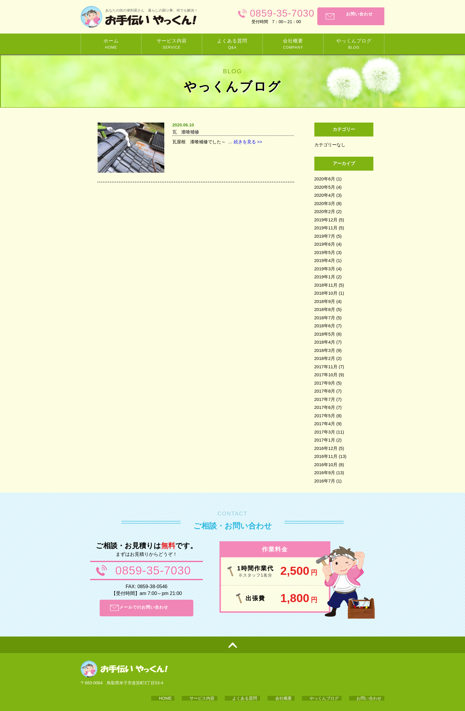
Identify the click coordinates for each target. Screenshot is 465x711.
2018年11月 (326, 285)
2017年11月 (326, 366)
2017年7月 (324, 399)
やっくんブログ (337, 673)
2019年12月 (326, 220)
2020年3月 (324, 203)
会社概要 (307, 673)
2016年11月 (326, 456)
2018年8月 (324, 309)
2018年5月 (324, 334)
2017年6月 (324, 407)
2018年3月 (324, 350)
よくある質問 (279, 673)
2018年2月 (324, 358)
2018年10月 (326, 293)
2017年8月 (324, 391)
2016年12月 (326, 448)
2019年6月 (324, 244)
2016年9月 (324, 472)
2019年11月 (326, 228)
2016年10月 (326, 464)
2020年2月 (324, 211)
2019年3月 (324, 268)
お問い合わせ (355, 16)
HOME (220, 673)
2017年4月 (324, 423)
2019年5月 (324, 252)
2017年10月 (326, 374)
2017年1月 (324, 440)
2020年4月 (324, 195)
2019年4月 (324, 260)
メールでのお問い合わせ (152, 608)
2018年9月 (324, 301)
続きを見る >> (248, 144)
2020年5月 (324, 187)
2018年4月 (324, 342)
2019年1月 (324, 276)
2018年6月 (324, 325)
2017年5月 (324, 415)
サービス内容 (246, 673)
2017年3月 (324, 432)
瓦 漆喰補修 (189, 133)
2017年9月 (324, 383)
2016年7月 (324, 481)
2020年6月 (324, 179)
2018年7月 (324, 317)
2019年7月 (324, 236)
